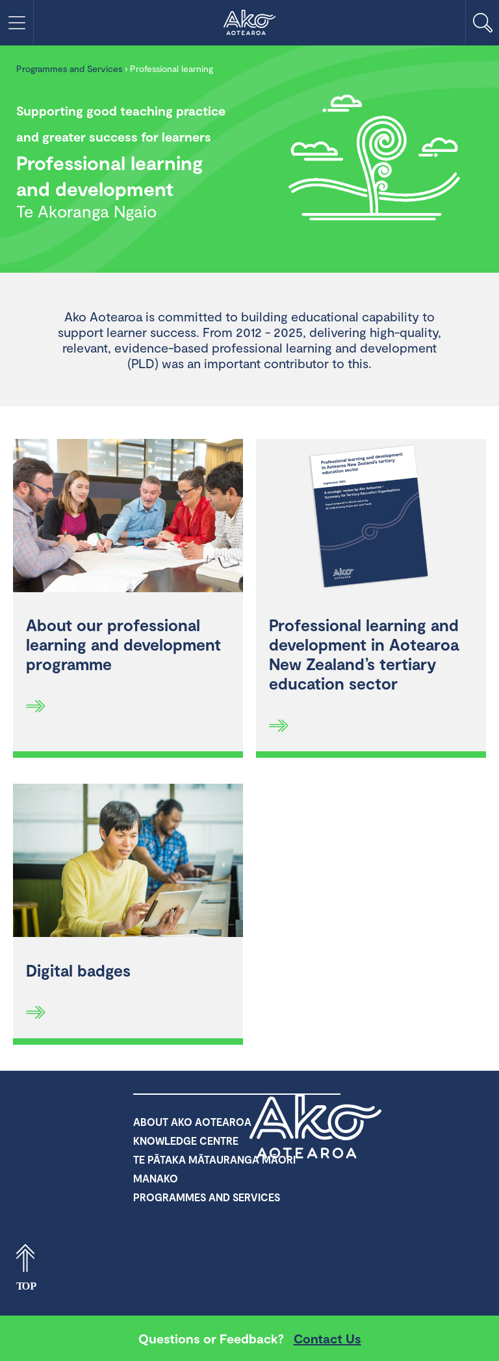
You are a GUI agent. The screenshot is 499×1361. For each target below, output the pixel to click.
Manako (155, 1178)
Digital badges (78, 970)
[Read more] (35, 705)
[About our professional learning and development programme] (128, 517)
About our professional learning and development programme (123, 644)
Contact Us (327, 1338)
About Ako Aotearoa (192, 1122)
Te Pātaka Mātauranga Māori (214, 1159)
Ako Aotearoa (316, 1125)
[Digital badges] (128, 862)
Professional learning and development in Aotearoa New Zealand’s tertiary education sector (364, 654)
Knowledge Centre (185, 1140)
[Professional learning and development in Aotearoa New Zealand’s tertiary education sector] (371, 517)
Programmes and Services (69, 68)
